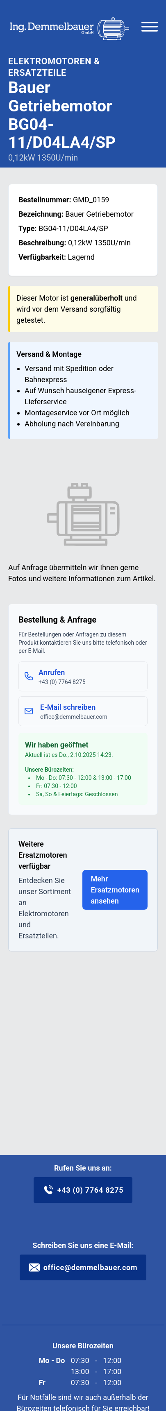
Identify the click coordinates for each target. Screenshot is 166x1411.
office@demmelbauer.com (83, 1267)
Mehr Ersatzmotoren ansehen (115, 889)
